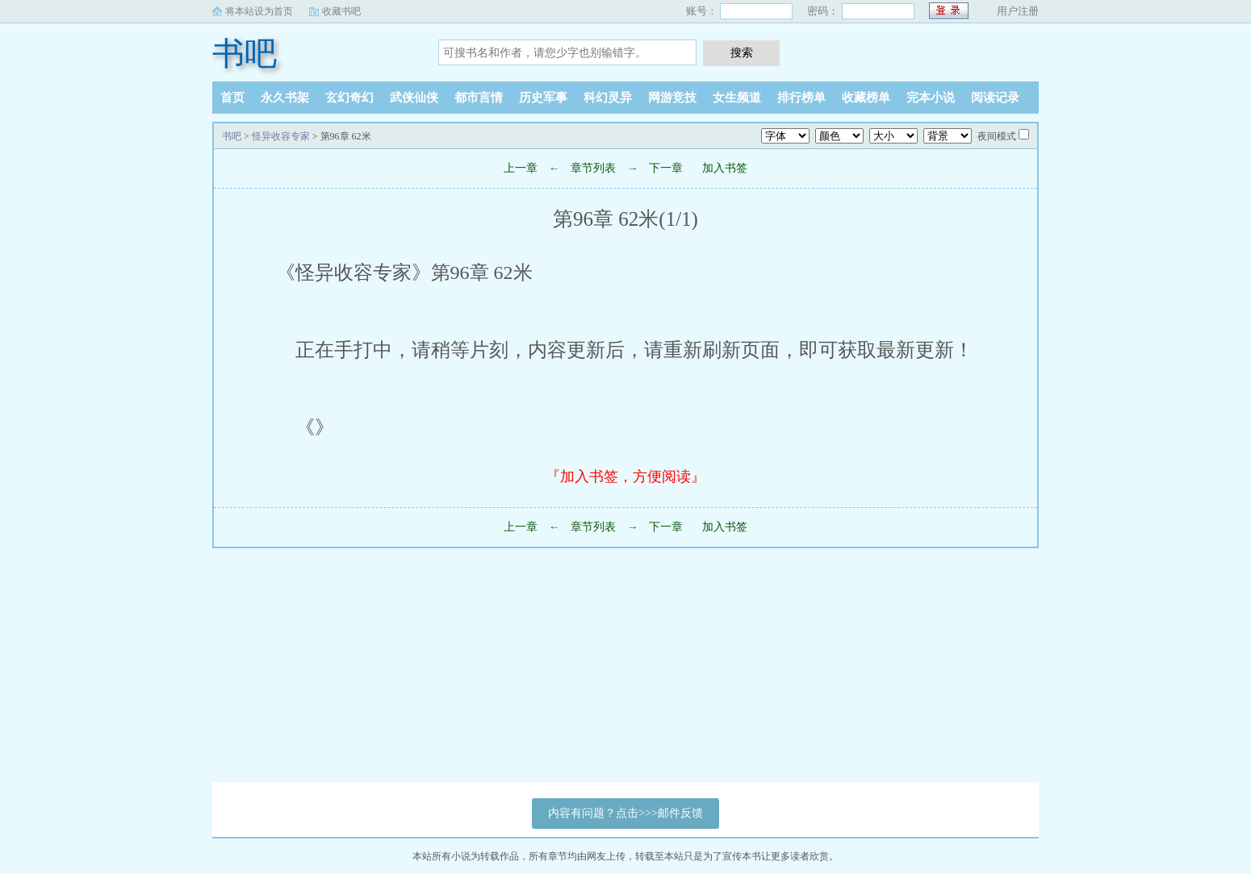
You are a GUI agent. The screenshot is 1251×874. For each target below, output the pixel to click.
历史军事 (543, 97)
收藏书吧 (341, 11)
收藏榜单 (866, 97)
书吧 (244, 53)
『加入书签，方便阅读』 (625, 476)
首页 (232, 97)
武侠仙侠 (414, 97)
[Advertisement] (484, 669)
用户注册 (1018, 11)
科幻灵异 (608, 97)
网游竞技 (672, 97)
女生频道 (737, 97)
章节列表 (593, 168)
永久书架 (285, 97)
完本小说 (930, 97)
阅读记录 (995, 97)
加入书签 (724, 168)
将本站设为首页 (259, 11)
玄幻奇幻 (349, 97)
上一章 (521, 168)
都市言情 (478, 97)
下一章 (666, 168)
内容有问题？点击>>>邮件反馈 (625, 813)
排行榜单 (801, 97)
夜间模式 (996, 136)
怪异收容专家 (281, 136)
